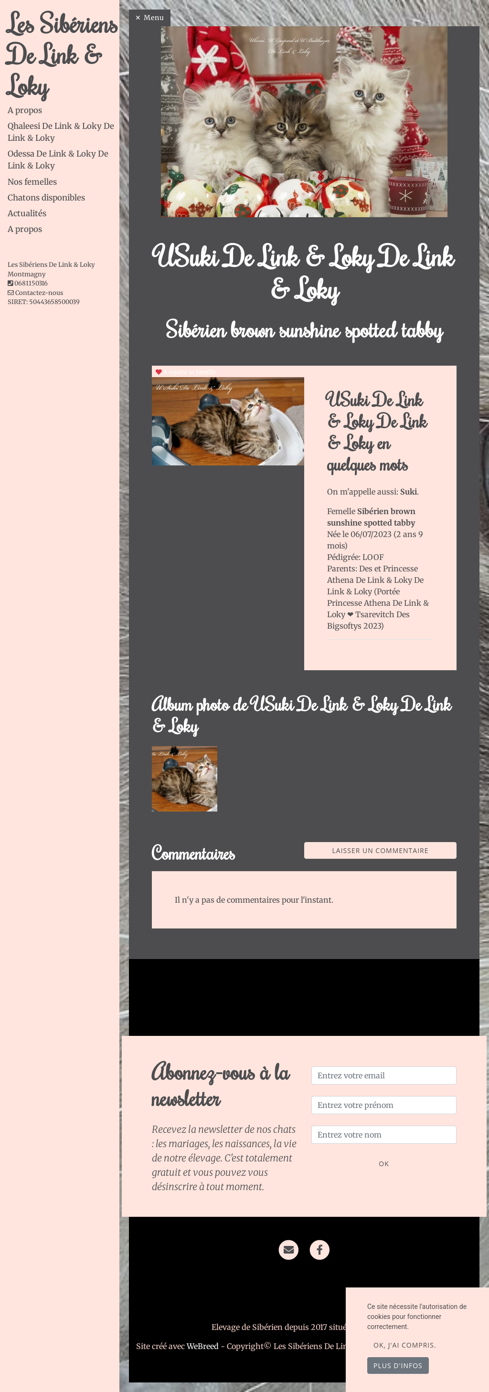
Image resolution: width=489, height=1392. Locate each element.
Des (366, 568)
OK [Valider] (384, 1163)
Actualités (27, 213)
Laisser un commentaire (380, 850)
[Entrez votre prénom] (384, 1105)
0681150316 (31, 283)
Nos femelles (32, 182)
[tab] (63, 110)
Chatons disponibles (46, 197)
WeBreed (203, 1346)
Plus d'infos (398, 1365)
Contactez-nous (35, 293)
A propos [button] (25, 229)
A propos (25, 110)
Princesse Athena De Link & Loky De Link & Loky (375, 580)
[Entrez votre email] (384, 1075)
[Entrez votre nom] (384, 1135)
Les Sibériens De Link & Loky (63, 54)
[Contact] (288, 1249)
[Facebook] (319, 1249)
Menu (154, 17)
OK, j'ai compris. (404, 1345)
